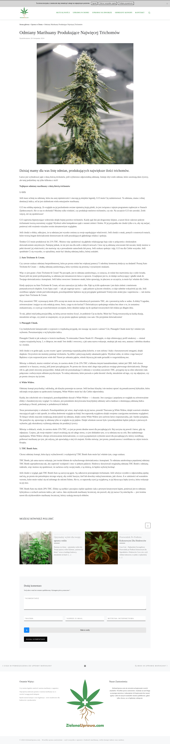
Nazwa (29, 618)
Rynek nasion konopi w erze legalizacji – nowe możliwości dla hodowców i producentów (39, 699)
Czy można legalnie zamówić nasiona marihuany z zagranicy (38, 688)
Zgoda (94, 3)
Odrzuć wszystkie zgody (108, 3)
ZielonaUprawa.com (32, 740)
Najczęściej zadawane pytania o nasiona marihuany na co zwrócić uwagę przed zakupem (37, 693)
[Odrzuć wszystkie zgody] (167, 3)
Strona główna (24, 24)
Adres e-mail (74, 618)
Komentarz (32, 598)
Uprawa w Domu (36, 24)
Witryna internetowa (121, 618)
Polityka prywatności (126, 3)
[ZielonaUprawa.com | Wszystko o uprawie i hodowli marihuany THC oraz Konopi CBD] (24, 12)
